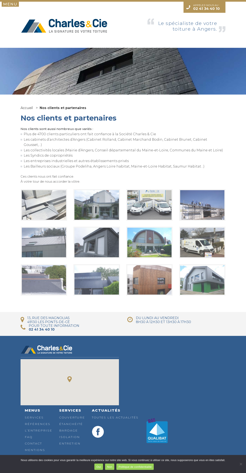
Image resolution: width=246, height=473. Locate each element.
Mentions (35, 450)
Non (109, 466)
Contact (33, 443)
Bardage (68, 430)
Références (37, 424)
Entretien (70, 443)
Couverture (72, 417)
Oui (98, 466)
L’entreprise (38, 430)
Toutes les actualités (115, 417)
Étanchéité (71, 424)
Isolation (69, 437)
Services (34, 417)
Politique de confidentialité (135, 466)
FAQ (29, 437)
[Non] (241, 464)
